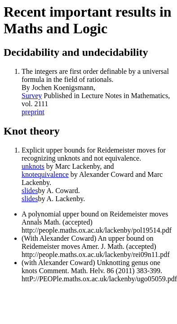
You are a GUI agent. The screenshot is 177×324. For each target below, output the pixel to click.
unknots (33, 166)
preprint (33, 112)
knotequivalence (45, 174)
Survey (32, 95)
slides (30, 190)
